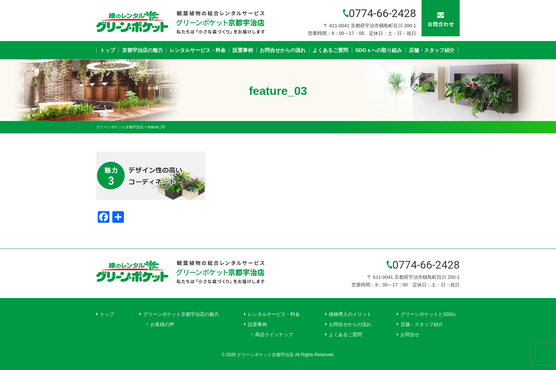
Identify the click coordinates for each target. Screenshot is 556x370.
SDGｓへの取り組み (378, 50)
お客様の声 (162, 324)
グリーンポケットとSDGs (428, 314)
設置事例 (243, 50)
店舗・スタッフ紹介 (432, 50)
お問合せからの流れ (283, 50)
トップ (107, 50)
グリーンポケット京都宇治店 (265, 354)
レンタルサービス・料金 (198, 50)
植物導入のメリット (350, 314)
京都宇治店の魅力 (142, 50)
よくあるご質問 (330, 50)
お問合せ (409, 334)
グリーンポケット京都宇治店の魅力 (181, 314)
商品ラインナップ (274, 334)
